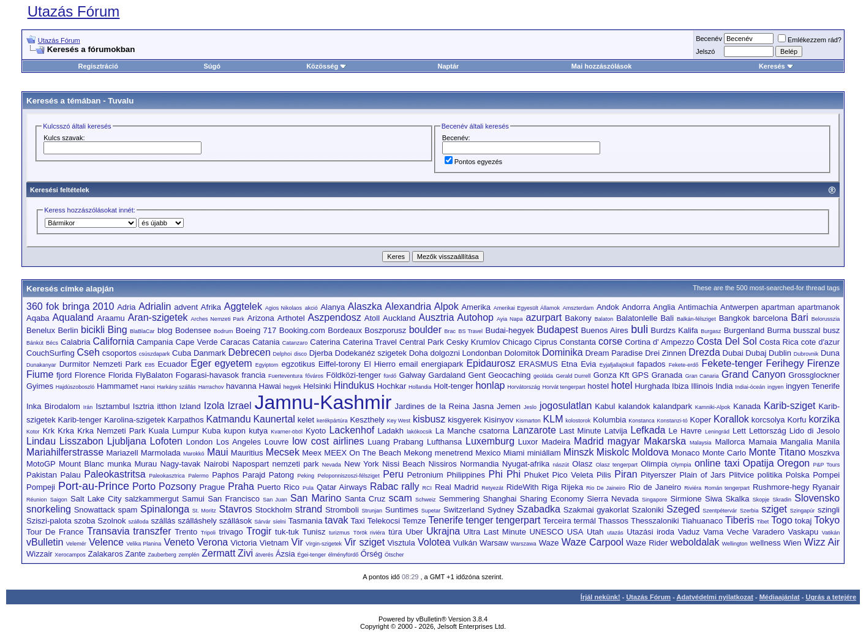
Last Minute (580, 430)
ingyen (775, 387)
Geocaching (509, 375)
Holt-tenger (453, 386)
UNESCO (546, 531)
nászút (560, 465)
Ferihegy (785, 363)
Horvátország (523, 387)
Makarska (665, 441)
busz (831, 330)
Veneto (179, 542)
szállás (163, 520)
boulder (425, 330)
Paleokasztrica (167, 476)
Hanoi (147, 387)
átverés (264, 555)
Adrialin (154, 306)
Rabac (384, 486)
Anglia (664, 307)
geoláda (543, 376)
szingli (829, 509)
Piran (625, 474)
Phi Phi (505, 474)
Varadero (768, 531)
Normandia (479, 463)
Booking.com (302, 330)
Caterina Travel (370, 342)
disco (300, 354)
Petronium (425, 474)
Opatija (758, 463)
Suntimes (401, 509)
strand (308, 509)
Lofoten (166, 441)
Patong (281, 474)
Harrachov (211, 387)
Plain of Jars (702, 474)
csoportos (119, 353)
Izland (190, 406)
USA (575, 531)
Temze (414, 520)
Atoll (372, 318)
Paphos (225, 474)
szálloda (139, 522)
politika (770, 474)
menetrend (454, 452)
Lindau (41, 441)
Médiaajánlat (779, 597)
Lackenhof (351, 430)
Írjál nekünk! (600, 597)
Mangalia (796, 441)
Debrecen (249, 352)
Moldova (649, 452)
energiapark (442, 364)
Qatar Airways (342, 487)
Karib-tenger (80, 419)
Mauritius (247, 452)
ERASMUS (538, 364)
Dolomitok (522, 353)
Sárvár (262, 522)
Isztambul (113, 406)
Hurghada (651, 386)
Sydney (501, 509)
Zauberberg (162, 555)
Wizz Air (822, 542)
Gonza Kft (611, 375)
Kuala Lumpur (174, 430)
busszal (806, 330)
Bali (667, 318)
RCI (427, 488)
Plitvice (741, 474)
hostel (598, 386)
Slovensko (817, 498)
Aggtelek (243, 306)
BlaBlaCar (142, 331)
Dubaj (755, 353)
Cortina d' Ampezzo (659, 342)
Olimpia (654, 463)
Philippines (465, 474)
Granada (667, 375)
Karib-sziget (789, 405)
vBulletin (44, 542)
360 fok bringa (57, 306)
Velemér (76, 544)
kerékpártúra (332, 421)
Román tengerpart (727, 488)
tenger (479, 520)
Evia (588, 364)
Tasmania (305, 520)
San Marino (315, 498)
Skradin (782, 500)
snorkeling (48, 509)
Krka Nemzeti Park (111, 430)
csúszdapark (154, 354)
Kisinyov (498, 419)
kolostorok (577, 421)
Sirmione (685, 498)
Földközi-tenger (353, 375)
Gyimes (39, 386)
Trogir (258, 531)
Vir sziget (364, 542)
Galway (412, 375)
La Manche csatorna (472, 430)
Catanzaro (295, 343)
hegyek (292, 387)
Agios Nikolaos (283, 308)
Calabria (75, 342)
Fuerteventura (285, 376)
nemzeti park (295, 463)
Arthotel (291, 318)
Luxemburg (489, 441)
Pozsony (177, 486)
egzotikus (298, 364)
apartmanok (818, 307)
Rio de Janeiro (654, 487)
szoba (85, 520)
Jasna (483, 406)
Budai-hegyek (510, 330)
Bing (117, 330)
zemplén (189, 555)
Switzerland (463, 509)
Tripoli (208, 533)
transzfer (152, 531)
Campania (155, 342)
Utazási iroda (650, 531)
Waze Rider (647, 542)
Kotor (33, 432)
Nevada (331, 465)
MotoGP (41, 463)
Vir (297, 542)
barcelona (770, 318)
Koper (700, 419)
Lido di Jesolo (814, 430)
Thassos (613, 520)
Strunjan (372, 511)
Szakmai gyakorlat (596, 509)
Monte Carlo (724, 452)
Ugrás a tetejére (830, 597)
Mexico (487, 452)
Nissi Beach (403, 463)
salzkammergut (152, 498)
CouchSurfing (50, 353)
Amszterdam (578, 308)
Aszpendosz (334, 317)
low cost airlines (328, 441)
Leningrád (717, 432)
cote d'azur (820, 342)
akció (311, 308)
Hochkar (391, 386)
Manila (828, 441)
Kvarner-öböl (287, 432)
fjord (64, 375)
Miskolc (613, 452)
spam (128, 509)
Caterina (325, 342)
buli (639, 329)
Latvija (616, 430)
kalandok (634, 406)
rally (410, 486)
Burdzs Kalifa (674, 330)
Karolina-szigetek (134, 419)
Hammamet (117, 386)
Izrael (239, 405)
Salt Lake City (95, 498)
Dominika (562, 352)
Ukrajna (443, 531)
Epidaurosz (490, 363)
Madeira (555, 441)
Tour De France (54, 531)
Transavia (108, 531)
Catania (266, 342)
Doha (418, 353)
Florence (90, 375)
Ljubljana (126, 441)
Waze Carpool (592, 542)
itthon (166, 406)
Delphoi (282, 354)
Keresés (776, 66)
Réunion (36, 500)
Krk (49, 430)
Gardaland (446, 375)
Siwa (713, 498)
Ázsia (285, 553)
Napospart (250, 463)
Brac (450, 331)
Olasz (582, 463)
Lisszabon (81, 441)
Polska (798, 474)
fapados (651, 364)
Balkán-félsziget (696, 319)
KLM (553, 419)
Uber (414, 531)
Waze (549, 542)
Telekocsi (383, 520)
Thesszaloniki (655, 520)
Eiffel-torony (339, 364)
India (723, 386)
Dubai (733, 353)
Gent (477, 375)
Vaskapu (803, 531)
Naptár (448, 66)
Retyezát (492, 488)
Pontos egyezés (473, 161)
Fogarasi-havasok (207, 375)
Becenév (709, 38)
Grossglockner (814, 375)
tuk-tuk (287, 531)
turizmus (339, 533)
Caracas (235, 342)
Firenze (823, 363)
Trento (186, 531)
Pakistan (41, 474)
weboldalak (694, 542)
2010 (103, 306)
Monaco (685, 452)
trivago (231, 531)
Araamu (111, 318)
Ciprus (545, 342)
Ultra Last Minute (495, 531)
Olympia (681, 465)
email (408, 364)
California (114, 341)
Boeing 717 (256, 330)
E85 (149, 365)
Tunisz (314, 531)
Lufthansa (444, 441)
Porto (144, 486)
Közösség (326, 66)
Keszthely (367, 419)
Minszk (578, 452)
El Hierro (380, 364)
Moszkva (824, 452)
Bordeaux (345, 330)
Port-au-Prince (93, 486)
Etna (569, 364)
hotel (622, 385)
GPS (640, 375)
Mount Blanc (81, 463)
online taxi (717, 463)
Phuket (536, 474)
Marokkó (194, 454)
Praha (241, 486)
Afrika (211, 307)
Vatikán (831, 533)
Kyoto (316, 430)
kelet (306, 419)
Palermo (198, 476)
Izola (214, 405)
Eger (200, 363)
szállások (235, 520)
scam (400, 498)
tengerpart (518, 520)
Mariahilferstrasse (65, 452)
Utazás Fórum (74, 11)
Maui (217, 452)
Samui (193, 498)
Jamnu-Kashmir (322, 402)
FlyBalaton (154, 375)
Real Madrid (456, 487)
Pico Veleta (572, 474)
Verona (212, 542)
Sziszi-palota (49, 520)
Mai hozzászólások (601, 66)
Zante (135, 553)
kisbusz (429, 419)
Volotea (434, 542)
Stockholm (273, 509)
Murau (145, 463)
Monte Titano (776, 452)
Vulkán (465, 542)
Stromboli (342, 509)
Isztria (143, 406)
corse (610, 341)
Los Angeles (238, 441)
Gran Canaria (702, 376)
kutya (258, 430)
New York (361, 463)
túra (395, 531)
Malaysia (701, 443)
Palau (70, 474)
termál (585, 520)
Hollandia (420, 387)
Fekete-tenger (732, 363)
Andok (608, 307)
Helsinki (317, 386)
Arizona (260, 318)
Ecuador (172, 364)
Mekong (418, 452)
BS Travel (470, 331)
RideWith (522, 487)
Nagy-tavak (180, 463)
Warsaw (494, 542)
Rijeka (572, 487)
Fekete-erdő (684, 365)
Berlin (68, 330)
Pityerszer (658, 474)
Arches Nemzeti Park (217, 319)
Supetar (431, 511)
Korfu (796, 419)
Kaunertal (274, 419)
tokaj (803, 520)
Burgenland (744, 330)
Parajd (254, 474)
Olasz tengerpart (617, 465)
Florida (120, 375)
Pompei (826, 474)
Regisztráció (98, 66)
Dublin (780, 353)
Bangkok (734, 318)
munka (119, 463)
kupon (235, 430)
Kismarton (528, 421)
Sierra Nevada (613, 498)
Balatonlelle (636, 318)
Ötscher (394, 555)
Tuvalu (121, 100)
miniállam (544, 452)
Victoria (243, 542)
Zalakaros (105, 553)
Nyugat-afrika (525, 463)
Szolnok (111, 520)
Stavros (235, 509)
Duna (830, 353)
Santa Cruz (365, 498)
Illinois (702, 386)
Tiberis (739, 520)
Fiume (39, 374)
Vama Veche (726, 531)
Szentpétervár (719, 511)
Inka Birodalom (53, 406)
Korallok (731, 419)
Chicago (517, 342)
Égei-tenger (311, 555)
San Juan (275, 500)
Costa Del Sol (726, 341)
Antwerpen (739, 307)
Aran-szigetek (158, 317)
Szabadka (538, 509)
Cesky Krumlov (473, 342)
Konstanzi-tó (672, 421)
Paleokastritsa (115, 474)
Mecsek (282, 452)
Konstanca (641, 421)
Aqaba (38, 318)
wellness (765, 542)
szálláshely (197, 520)
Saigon (58, 500)
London (199, 441)
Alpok (446, 306)
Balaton (604, 319)
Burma (779, 330)
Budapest (557, 330)
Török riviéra (369, 533)
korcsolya (768, 419)
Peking (306, 476)
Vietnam (274, 542)
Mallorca (730, 441)
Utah (595, 531)
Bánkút (34, 343)
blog (165, 330)
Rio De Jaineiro (605, 488)
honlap (490, 385)
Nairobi (216, 463)
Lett (739, 430)
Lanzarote (534, 430)
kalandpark (672, 406)
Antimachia (697, 307)
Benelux (40, 330)
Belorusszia (825, 319)
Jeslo (530, 407)
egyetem (233, 363)
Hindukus (353, 385)
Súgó (211, 66)
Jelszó (705, 51)
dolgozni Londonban (466, 353)
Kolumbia (609, 419)
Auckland (399, 318)
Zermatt (218, 553)
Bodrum (223, 331)
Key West (398, 421)
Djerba (321, 353)
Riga (549, 487)
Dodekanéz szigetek (371, 353)
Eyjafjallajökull (617, 365)
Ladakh (390, 430)
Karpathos (186, 419)
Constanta (578, 342)
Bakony (578, 318)
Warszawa (524, 544)
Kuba (211, 430)
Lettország (767, 430)
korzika (824, 419)
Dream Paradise (613, 353)
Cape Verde (196, 342)
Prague (212, 487)
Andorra (636, 307)
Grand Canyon (753, 374)
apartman (778, 307)
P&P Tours (826, 465)
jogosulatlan (566, 405)
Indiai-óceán (750, 387)
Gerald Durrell (572, 376)
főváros (315, 376)
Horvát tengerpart (564, 387)
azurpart (544, 317)
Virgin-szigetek (324, 544)
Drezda (704, 352)
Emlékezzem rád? (810, 39)
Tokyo (827, 520)
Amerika (476, 307)
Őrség (371, 553)
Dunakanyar (41, 365)
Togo (782, 520)
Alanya (332, 307)
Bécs (52, 343)
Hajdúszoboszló (75, 387)
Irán (88, 407)
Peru (393, 474)
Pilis (604, 474)
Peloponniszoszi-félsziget (349, 476)
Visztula (401, 542)
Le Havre (685, 430)
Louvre (277, 441)
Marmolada (161, 452)
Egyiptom (267, 365)
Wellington (735, 544)
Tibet (763, 522)
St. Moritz (204, 511)
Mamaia (762, 441)
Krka (66, 430)
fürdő (390, 376)
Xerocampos (70, 555)
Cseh (88, 352)
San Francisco (234, 498)
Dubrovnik (806, 354)
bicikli (93, 330)
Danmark (210, 353)
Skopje (761, 500)
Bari (799, 317)
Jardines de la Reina (431, 406)
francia (254, 375)
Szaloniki (648, 509)
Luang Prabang (395, 441)
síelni (279, 522)
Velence (106, 542)
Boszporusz (385, 330)
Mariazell (122, 452)
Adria (126, 307)
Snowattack (94, 509)
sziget (774, 509)
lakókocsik (419, 432)
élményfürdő (343, 555)
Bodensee (193, 330)
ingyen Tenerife (813, 386)
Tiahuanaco (702, 520)
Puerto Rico (278, 487)
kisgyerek (464, 419)
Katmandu (228, 419)
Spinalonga (164, 509)
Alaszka (365, 306)
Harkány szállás (176, 387)
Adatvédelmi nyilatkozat (715, 597)
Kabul (605, 406)
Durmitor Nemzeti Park (100, 364)
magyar (624, 441)
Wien (792, 542)
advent (186, 307)
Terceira (557, 520)
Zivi (245, 553)
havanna (241, 386)
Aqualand (73, 317)
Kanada (747, 406)
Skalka (737, 498)
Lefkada (647, 430)
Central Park (421, 342)
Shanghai (500, 498)
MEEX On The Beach (362, 452)
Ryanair (826, 487)
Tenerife (445, 520)
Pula (308, 488)
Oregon (793, 463)
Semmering (459, 498)
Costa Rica (779, 342)
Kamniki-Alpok (713, 407)
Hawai (270, 386)
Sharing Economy (552, 498)
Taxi (358, 520)
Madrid (589, 441)
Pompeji (40, 487)
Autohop (475, 317)
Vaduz (689, 531)
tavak (336, 520)
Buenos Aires (604, 330)
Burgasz (711, 331)
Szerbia (749, 511)
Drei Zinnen (665, 353)
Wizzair (39, 553)
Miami (514, 452)
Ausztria (436, 317)
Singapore (654, 500)
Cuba (181, 353)
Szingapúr (802, 511)
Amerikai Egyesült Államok (527, 308)
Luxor (528, 441)
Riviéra (692, 488)
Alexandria (408, 306)
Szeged (682, 509)
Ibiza (680, 386)
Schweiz (425, 500)
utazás (615, 533)
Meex (312, 452)
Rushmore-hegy (781, 487)
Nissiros (442, 463)
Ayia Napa (510, 319)
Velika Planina (143, 544)
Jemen (509, 406)
